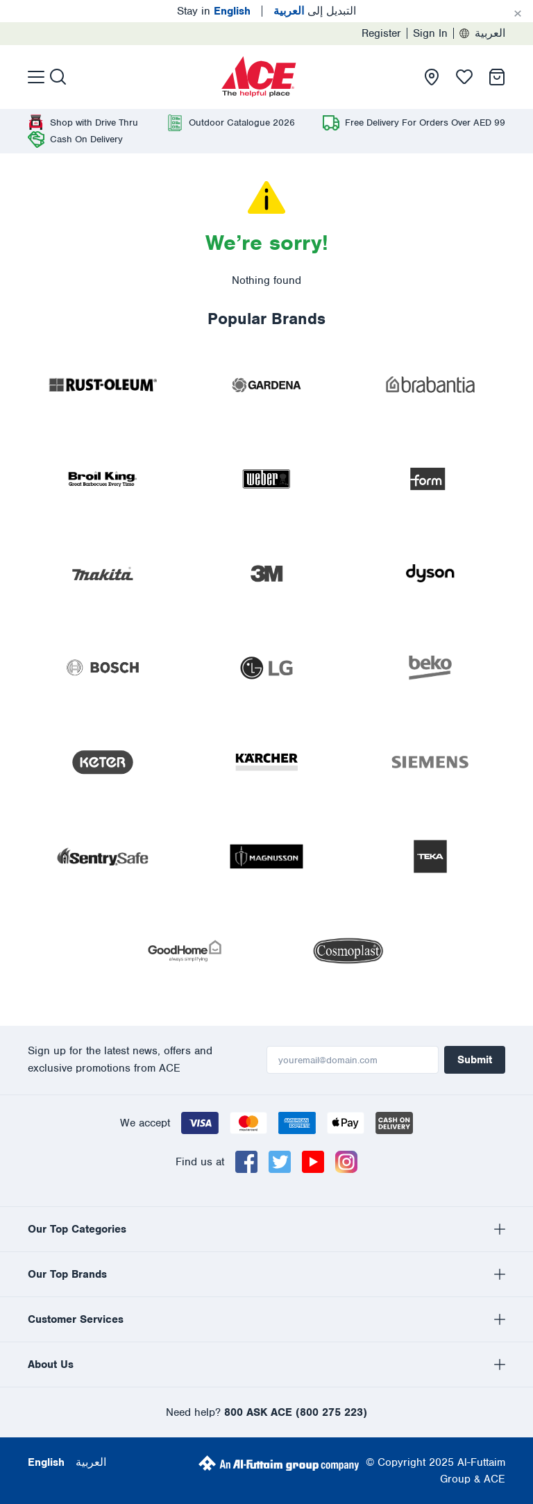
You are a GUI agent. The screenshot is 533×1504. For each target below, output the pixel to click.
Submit (474, 1060)
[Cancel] (517, 14)
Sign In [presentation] (430, 33)
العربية (482, 33)
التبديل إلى (314, 11)
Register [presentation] (381, 33)
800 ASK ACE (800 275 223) (295, 1412)
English (46, 1462)
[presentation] (258, 77)
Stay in (214, 11)
